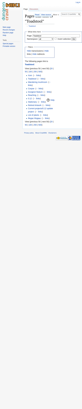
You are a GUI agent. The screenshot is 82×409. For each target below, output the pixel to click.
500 (40, 71)
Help (52, 100)
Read (37, 15)
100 (30, 71)
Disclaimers (52, 133)
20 (51, 68)
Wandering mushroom (37, 82)
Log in (78, 2)
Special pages (8, 44)
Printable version (9, 46)
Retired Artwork (34, 105)
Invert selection (64, 39)
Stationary (32, 102)
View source (46, 15)
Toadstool (32, 26)
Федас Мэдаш (34, 118)
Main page (7, 27)
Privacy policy (29, 133)
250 (35, 71)
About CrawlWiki (41, 133)
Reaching (32, 95)
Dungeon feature (35, 92)
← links (37, 75)
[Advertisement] (68, 55)
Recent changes (9, 30)
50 (26, 71)
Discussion (33, 9)
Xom (30, 75)
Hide (29, 51)
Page (25, 9)
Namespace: (32, 39)
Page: (29, 36)
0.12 (30, 98)
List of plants (33, 115)
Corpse (31, 88)
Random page (8, 33)
